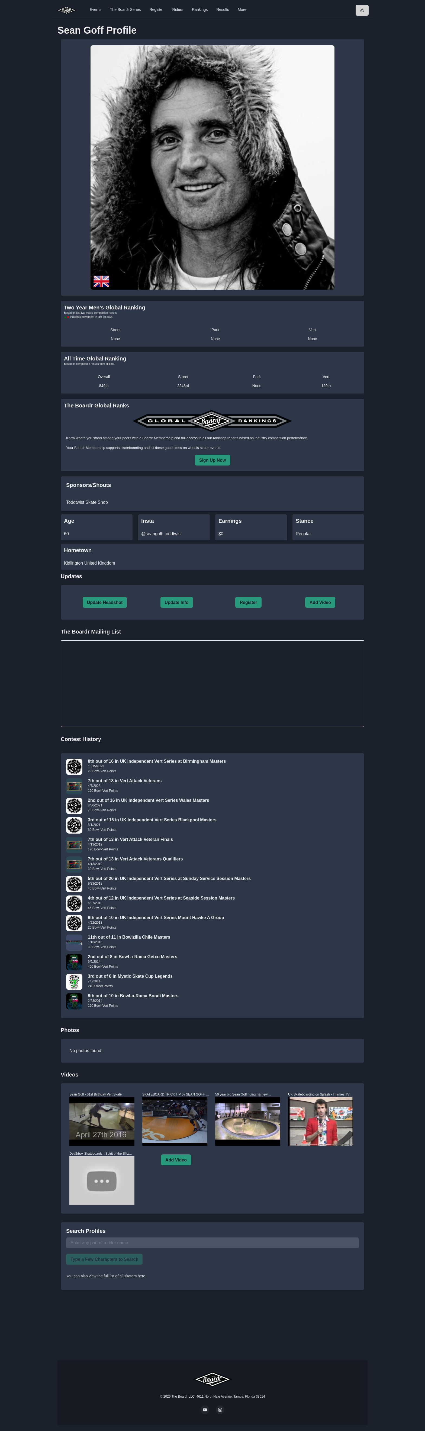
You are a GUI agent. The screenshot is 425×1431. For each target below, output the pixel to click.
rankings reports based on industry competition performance (260, 438)
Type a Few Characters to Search (104, 1259)
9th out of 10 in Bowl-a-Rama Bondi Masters (133, 995)
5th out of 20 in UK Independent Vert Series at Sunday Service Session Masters (169, 878)
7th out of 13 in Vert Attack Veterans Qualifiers (135, 859)
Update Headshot (105, 602)
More (242, 9)
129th (326, 386)
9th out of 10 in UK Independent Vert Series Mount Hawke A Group (156, 917)
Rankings (200, 9)
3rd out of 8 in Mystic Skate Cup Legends (130, 976)
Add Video (320, 602)
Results (222, 9)
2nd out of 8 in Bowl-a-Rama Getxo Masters (132, 956)
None (115, 339)
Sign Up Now (212, 460)
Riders (177, 9)
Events (95, 9)
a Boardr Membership (156, 438)
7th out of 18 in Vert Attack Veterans (125, 780)
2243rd (183, 386)
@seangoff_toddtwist (161, 533)
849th (104, 386)
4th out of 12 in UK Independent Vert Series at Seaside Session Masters (161, 898)
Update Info (177, 602)
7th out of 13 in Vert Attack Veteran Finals (130, 839)
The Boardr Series (125, 9)
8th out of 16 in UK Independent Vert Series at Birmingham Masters (157, 761)
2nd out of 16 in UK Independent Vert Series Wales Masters (148, 800)
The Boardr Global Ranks (96, 406)
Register (156, 9)
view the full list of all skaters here (117, 1276)
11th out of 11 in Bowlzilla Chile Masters (129, 937)
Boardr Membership (89, 448)
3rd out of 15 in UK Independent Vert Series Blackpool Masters (152, 820)
